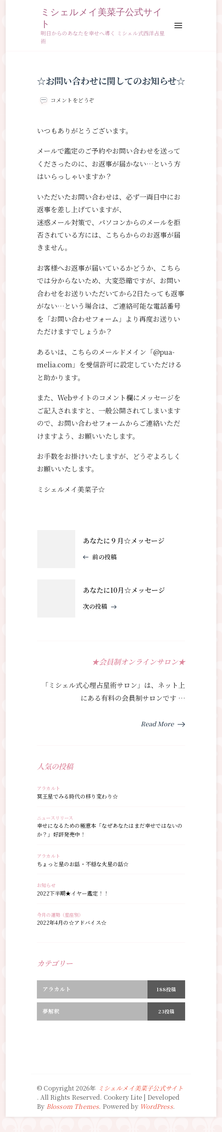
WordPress (156, 1106)
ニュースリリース (55, 817)
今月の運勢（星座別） (60, 914)
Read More (157, 723)
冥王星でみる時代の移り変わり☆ (77, 796)
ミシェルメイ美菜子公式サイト (101, 17)
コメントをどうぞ (73, 100)
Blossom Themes (72, 1106)
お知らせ (46, 885)
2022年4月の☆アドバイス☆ (71, 922)
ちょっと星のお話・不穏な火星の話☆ (82, 864)
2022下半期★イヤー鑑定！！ (73, 893)
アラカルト (48, 788)
